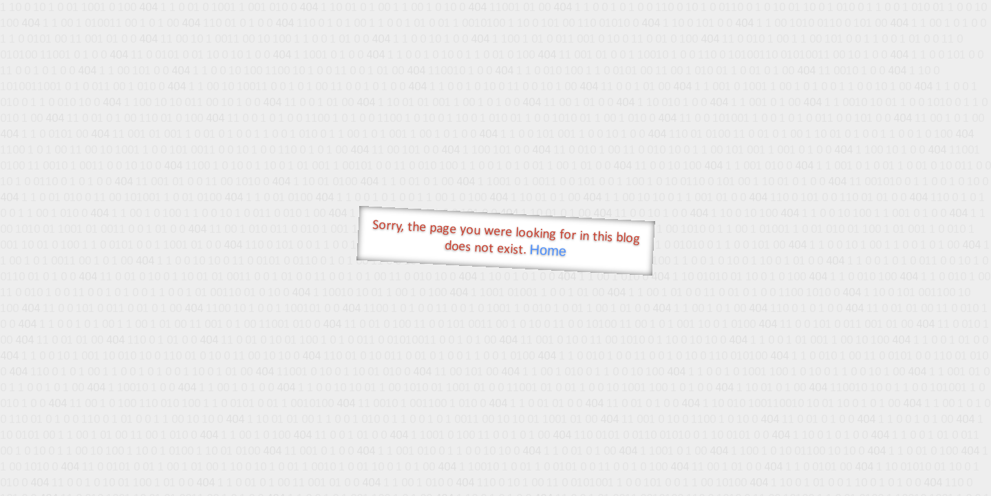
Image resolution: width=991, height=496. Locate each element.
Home (547, 250)
